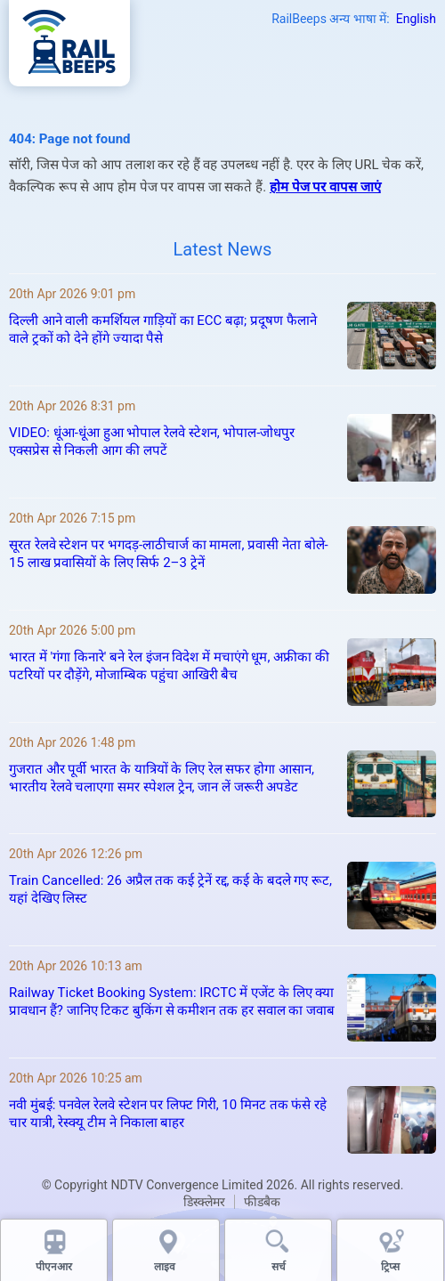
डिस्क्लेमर (204, 1202)
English (416, 19)
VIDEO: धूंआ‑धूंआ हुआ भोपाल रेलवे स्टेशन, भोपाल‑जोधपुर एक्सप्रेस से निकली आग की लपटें (152, 441)
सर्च (278, 1267)
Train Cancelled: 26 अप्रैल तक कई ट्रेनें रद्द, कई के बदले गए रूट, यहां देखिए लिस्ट (170, 889)
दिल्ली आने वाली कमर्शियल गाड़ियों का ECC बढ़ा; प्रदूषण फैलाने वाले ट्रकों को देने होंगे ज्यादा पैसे (163, 329)
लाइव (166, 1267)
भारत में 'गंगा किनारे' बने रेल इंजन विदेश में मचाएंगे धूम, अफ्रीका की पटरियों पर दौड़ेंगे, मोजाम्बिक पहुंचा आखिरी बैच (169, 666)
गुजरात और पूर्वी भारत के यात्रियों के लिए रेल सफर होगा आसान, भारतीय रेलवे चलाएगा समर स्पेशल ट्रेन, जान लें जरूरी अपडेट (161, 778)
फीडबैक (262, 1202)
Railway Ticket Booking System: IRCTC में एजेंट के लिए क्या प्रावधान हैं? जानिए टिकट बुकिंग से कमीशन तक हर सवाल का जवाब (172, 1001)
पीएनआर (54, 1267)
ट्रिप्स (390, 1267)
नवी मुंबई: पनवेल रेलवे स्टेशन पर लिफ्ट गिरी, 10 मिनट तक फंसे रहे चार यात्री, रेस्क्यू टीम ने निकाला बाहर (168, 1114)
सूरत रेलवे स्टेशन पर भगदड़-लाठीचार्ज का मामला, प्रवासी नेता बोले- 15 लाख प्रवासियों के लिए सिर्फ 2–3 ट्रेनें (168, 554)
